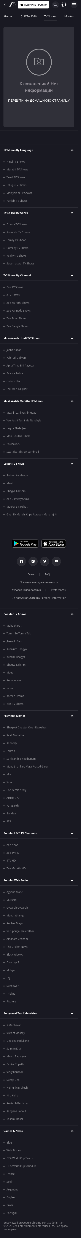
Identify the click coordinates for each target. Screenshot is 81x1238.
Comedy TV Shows (17, 248)
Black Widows (14, 955)
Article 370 (12, 798)
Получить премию (33, 5)
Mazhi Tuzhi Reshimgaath (21, 413)
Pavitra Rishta (14, 373)
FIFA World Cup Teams (19, 1158)
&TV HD (11, 861)
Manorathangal (15, 916)
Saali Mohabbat (15, 735)
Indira (10, 688)
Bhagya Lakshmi (16, 491)
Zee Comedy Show (17, 499)
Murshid (11, 900)
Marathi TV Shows (17, 170)
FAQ (47, 574)
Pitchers (11, 1002)
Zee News (12, 845)
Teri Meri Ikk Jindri (17, 389)
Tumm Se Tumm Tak (18, 634)
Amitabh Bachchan (17, 1103)
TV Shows (50, 16)
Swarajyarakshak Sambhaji (22, 452)
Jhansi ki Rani (14, 641)
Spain (9, 1182)
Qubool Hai (13, 381)
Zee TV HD (12, 853)
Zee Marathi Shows (18, 303)
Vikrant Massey (15, 1033)
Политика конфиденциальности (39, 582)
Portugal (11, 1213)
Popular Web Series (16, 880)
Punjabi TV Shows (16, 201)
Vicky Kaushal (14, 1072)
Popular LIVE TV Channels (20, 833)
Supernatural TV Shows (20, 264)
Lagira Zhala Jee (16, 428)
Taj (8, 978)
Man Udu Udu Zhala (18, 436)
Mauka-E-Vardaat (16, 507)
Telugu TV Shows (16, 185)
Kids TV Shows (15, 704)
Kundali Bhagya (15, 657)
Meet (9, 483)
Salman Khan (14, 1049)
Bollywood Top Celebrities (20, 1013)
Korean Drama (15, 696)
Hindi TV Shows (15, 162)
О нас (31, 574)
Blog (9, 1143)
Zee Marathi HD (16, 868)
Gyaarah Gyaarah (17, 908)
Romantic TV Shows (18, 232)
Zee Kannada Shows (18, 311)
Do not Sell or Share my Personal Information (39, 598)
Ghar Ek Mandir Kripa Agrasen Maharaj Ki (31, 515)
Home (8, 16)
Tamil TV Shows (15, 177)
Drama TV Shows (16, 224)
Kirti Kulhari (13, 1096)
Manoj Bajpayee (16, 1056)
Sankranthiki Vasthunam (21, 759)
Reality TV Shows (16, 256)
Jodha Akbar (13, 350)
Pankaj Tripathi (15, 1064)
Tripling (10, 994)
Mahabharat (13, 626)
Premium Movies (14, 716)
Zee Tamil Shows (16, 318)
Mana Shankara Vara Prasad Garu (27, 767)
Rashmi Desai (14, 1119)
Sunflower (12, 986)
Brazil (9, 1205)
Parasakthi (12, 806)
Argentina (12, 1190)
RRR (8, 821)
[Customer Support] (64, 4)
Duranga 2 (12, 962)
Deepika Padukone (17, 1041)
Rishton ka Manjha (17, 475)
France (10, 1174)
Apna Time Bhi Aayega (20, 366)
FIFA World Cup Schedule (21, 1166)
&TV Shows (13, 295)
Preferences (58, 590)
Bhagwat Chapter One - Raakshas (26, 728)
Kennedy (11, 743)
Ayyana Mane (14, 892)
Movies (69, 16)
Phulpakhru (13, 444)
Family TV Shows (16, 240)
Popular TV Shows (14, 614)
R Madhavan (13, 1025)
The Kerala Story (16, 790)
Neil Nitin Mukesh (17, 1088)
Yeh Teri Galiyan (16, 358)
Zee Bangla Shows (17, 326)
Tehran (10, 751)
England (11, 1197)
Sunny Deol (13, 1080)
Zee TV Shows (14, 287)
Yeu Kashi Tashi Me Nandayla (23, 421)
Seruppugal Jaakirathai (20, 931)
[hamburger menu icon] (74, 4)
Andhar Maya (14, 923)
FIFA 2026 (28, 16)
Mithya (10, 970)
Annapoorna (13, 680)
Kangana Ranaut (16, 1111)
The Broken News (17, 947)
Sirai (9, 782)
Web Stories (13, 1150)
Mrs (8, 774)
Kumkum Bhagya (16, 649)
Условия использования (26, 590)
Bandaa (11, 813)
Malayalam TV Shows (19, 193)
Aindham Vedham (17, 939)
